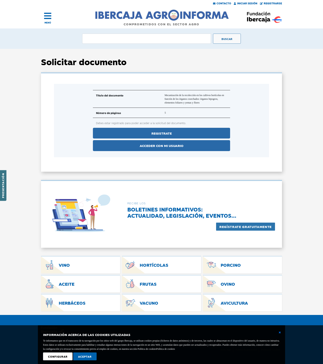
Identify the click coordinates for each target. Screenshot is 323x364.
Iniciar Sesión (245, 3)
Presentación (3, 185)
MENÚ (47, 22)
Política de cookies (165, 349)
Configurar (58, 356)
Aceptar (85, 356)
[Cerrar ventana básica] (280, 332)
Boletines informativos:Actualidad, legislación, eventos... (181, 212)
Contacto (222, 3)
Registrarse (271, 3)
